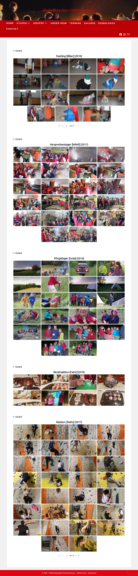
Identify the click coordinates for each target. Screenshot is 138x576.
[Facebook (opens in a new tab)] (120, 34)
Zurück (17, 51)
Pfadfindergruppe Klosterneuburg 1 (69, 10)
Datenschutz (81, 573)
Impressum (92, 573)
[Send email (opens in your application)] (128, 34)
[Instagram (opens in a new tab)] (124, 34)
